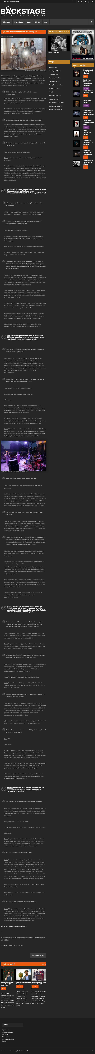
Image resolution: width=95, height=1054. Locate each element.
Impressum (5, 1030)
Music (29, 22)
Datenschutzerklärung (8, 1039)
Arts (46, 22)
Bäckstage (6, 22)
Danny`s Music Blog (55, 78)
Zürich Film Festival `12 (55, 109)
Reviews (86, 88)
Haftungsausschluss (7, 1032)
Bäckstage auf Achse (55, 71)
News (85, 147)
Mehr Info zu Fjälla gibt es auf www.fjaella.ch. (14, 926)
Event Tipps (18, 22)
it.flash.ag (27, 1051)
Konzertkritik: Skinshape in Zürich (88, 162)
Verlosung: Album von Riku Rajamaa (88, 142)
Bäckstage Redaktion (7, 945)
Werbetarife (5, 1034)
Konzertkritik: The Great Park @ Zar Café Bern (7, 983)
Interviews (19, 987)
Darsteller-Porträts (54, 81)
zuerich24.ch (4, 940)
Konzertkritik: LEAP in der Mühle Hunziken (88, 112)
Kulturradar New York (55, 95)
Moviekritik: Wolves (87, 101)
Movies (37, 22)
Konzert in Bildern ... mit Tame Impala (87, 152)
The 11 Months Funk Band (56, 102)
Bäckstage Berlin (53, 74)
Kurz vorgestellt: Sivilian (87, 132)
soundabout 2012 (53, 99)
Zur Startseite (38, 956)
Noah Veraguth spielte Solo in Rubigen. (88, 71)
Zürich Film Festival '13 (55, 106)
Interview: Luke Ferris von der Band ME (39, 983)
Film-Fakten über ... (54, 88)
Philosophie (5, 1037)
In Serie (51, 92)
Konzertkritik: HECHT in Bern (88, 91)
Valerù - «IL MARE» (54, 53)
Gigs (3, 988)
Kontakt (4, 1041)
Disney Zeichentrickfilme (56, 85)
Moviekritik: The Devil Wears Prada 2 (88, 122)
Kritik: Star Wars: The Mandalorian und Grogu (87, 82)
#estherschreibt (53, 67)
